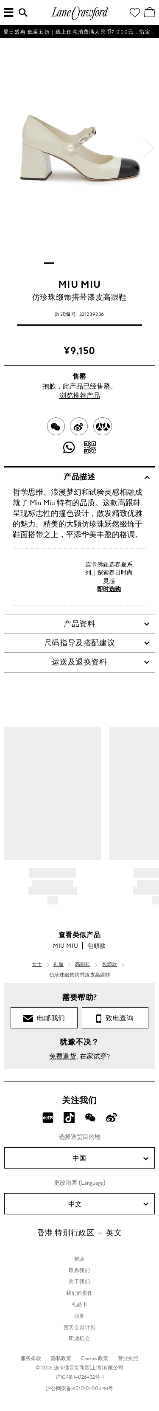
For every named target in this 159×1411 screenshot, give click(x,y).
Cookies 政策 (94, 1358)
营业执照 (128, 1358)
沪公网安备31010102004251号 (79, 1388)
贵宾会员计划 (80, 1327)
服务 (79, 1316)
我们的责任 (79, 1293)
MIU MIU (79, 284)
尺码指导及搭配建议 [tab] (97, 642)
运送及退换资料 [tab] (101, 661)
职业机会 (79, 1338)
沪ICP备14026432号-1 (80, 1377)
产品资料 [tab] (107, 623)
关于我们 (79, 1281)
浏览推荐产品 (79, 395)
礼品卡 (80, 1304)
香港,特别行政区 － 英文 (79, 1232)
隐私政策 (61, 1358)
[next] (148, 147)
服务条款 (31, 1358)
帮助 (79, 1259)
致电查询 (115, 1018)
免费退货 (62, 1056)
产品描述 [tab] (107, 476)
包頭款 (96, 945)
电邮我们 (44, 1018)
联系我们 (79, 1270)
